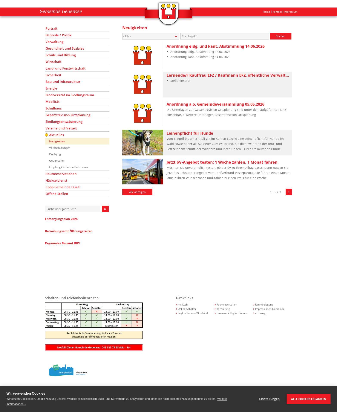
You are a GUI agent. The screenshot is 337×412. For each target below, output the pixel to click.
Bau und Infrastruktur (63, 81)
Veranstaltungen (59, 148)
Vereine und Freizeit (61, 128)
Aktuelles (56, 135)
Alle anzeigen (137, 192)
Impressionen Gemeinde (270, 309)
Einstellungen (269, 399)
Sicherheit (53, 75)
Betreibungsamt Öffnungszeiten (68, 231)
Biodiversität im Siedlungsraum (70, 95)
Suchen (280, 36)
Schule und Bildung (61, 55)
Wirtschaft (53, 61)
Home (266, 12)
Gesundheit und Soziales (65, 48)
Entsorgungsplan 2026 (61, 219)
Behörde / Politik (59, 35)
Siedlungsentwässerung (64, 121)
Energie (51, 88)
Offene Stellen (57, 194)
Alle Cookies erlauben (308, 399)
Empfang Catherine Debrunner (68, 167)
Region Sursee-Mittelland (193, 313)
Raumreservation (226, 304)
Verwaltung (54, 42)
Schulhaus (54, 108)
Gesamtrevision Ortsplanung (68, 115)
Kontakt (277, 12)
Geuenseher (57, 161)
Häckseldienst (56, 180)
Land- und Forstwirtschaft (66, 68)
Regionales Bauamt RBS (62, 243)
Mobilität (53, 101)
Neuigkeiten (57, 141)
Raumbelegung (264, 304)
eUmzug (260, 313)
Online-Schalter (187, 309)
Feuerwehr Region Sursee (231, 313)
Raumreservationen (61, 174)
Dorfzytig (55, 154)
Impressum (290, 12)
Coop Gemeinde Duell (63, 187)
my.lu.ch (183, 304)
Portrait (51, 28)
